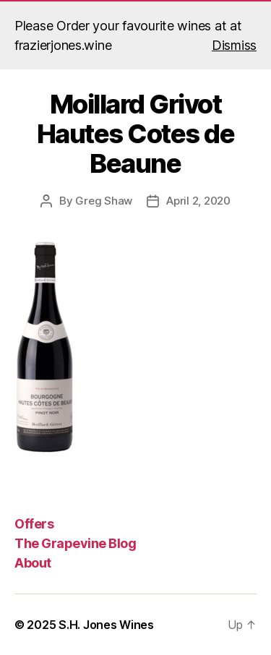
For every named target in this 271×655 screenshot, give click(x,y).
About (32, 562)
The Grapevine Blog (75, 543)
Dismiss (234, 45)
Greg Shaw (103, 200)
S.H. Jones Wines (106, 624)
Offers (33, 523)
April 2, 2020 (198, 200)
